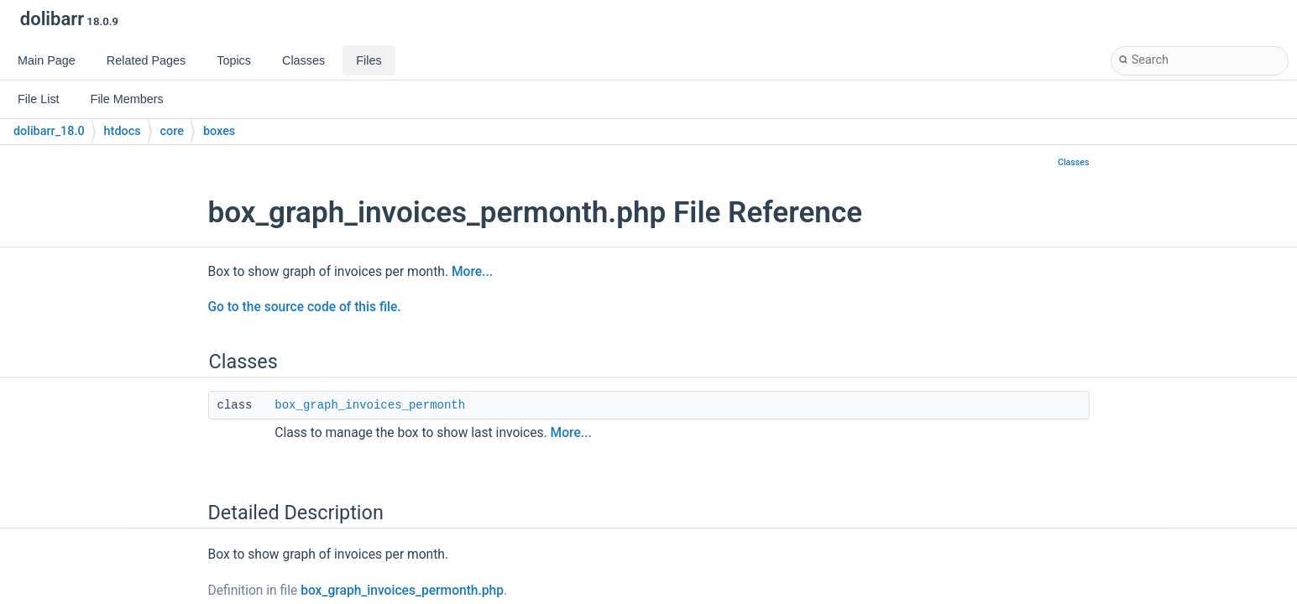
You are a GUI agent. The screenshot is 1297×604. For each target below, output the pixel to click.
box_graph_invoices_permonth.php (402, 590)
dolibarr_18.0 (49, 131)
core (172, 131)
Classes (1074, 162)
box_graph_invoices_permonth (370, 405)
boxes (219, 131)
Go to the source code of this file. (304, 307)
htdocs (122, 131)
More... (472, 271)
